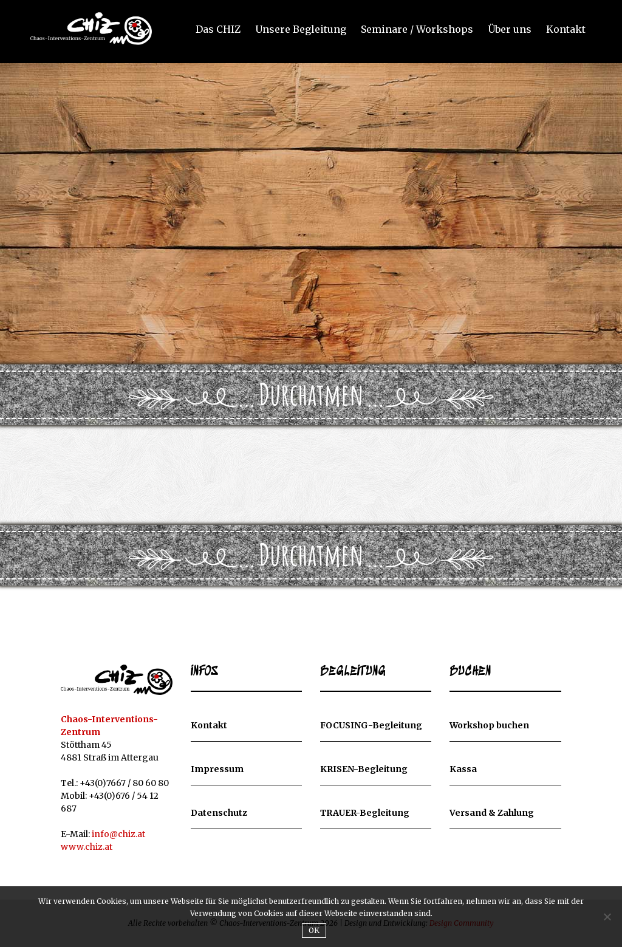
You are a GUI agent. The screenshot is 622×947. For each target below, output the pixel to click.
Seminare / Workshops (417, 29)
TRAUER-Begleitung (364, 812)
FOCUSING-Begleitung (371, 725)
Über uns (509, 29)
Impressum (217, 769)
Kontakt (566, 29)
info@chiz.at (118, 834)
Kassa (463, 769)
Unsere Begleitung (300, 29)
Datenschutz (219, 812)
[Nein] (607, 917)
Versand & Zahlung (491, 812)
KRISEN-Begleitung (364, 769)
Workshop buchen (489, 725)
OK (314, 930)
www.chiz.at (86, 846)
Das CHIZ (218, 29)
